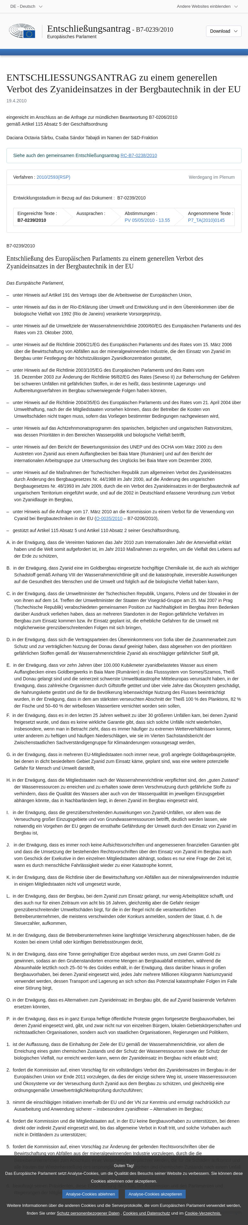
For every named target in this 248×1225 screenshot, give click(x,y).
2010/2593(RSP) (53, 177)
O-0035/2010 (109, 518)
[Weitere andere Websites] (208, 6)
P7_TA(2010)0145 (206, 220)
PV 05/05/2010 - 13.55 (147, 220)
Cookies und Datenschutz (146, 1217)
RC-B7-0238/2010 (138, 155)
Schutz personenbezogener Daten (88, 1217)
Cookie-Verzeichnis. (203, 1217)
